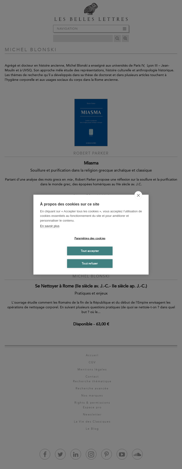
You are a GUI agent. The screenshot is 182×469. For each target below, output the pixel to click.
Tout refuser (90, 263)
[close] (138, 195)
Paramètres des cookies (89, 238)
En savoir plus (49, 226)
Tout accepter (90, 251)
